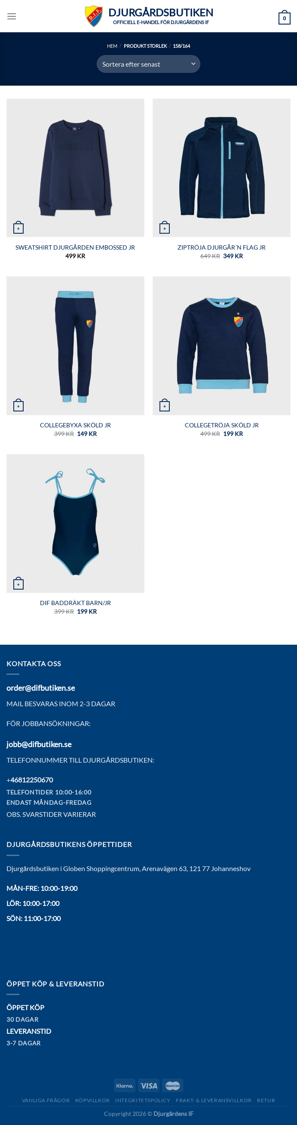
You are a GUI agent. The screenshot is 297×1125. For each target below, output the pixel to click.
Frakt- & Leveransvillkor (214, 1100)
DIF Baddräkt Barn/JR (75, 602)
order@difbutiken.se (40, 687)
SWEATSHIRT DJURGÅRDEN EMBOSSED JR (75, 247)
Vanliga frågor (46, 1100)
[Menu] (11, 16)
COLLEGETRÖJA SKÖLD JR (222, 425)
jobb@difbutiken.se (38, 744)
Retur (266, 1100)
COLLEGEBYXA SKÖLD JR (75, 425)
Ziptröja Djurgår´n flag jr (222, 247)
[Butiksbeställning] (148, 63)
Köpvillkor (92, 1100)
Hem (112, 46)
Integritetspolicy (142, 1100)
